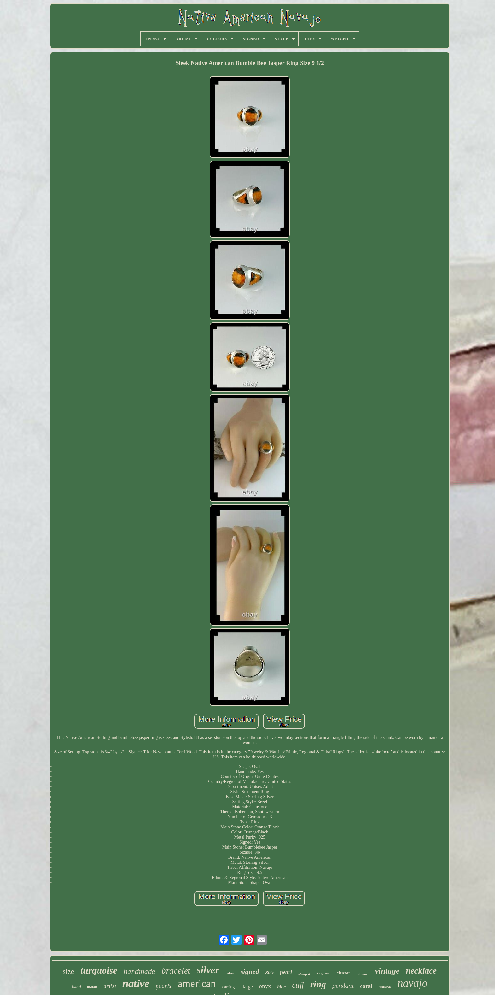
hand (76, 987)
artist (110, 986)
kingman (323, 973)
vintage (387, 970)
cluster (343, 972)
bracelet (175, 970)
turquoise (99, 970)
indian (92, 987)
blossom (363, 974)
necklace (421, 970)
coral (366, 986)
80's (269, 972)
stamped (304, 974)
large (248, 986)
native (135, 983)
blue (281, 986)
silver (208, 969)
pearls (163, 985)
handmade (139, 971)
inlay (229, 973)
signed (250, 971)
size (68, 971)
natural (385, 987)
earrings (229, 987)
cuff (298, 985)
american (197, 983)
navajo (412, 983)
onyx (265, 986)
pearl (286, 972)
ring (318, 984)
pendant (343, 985)
